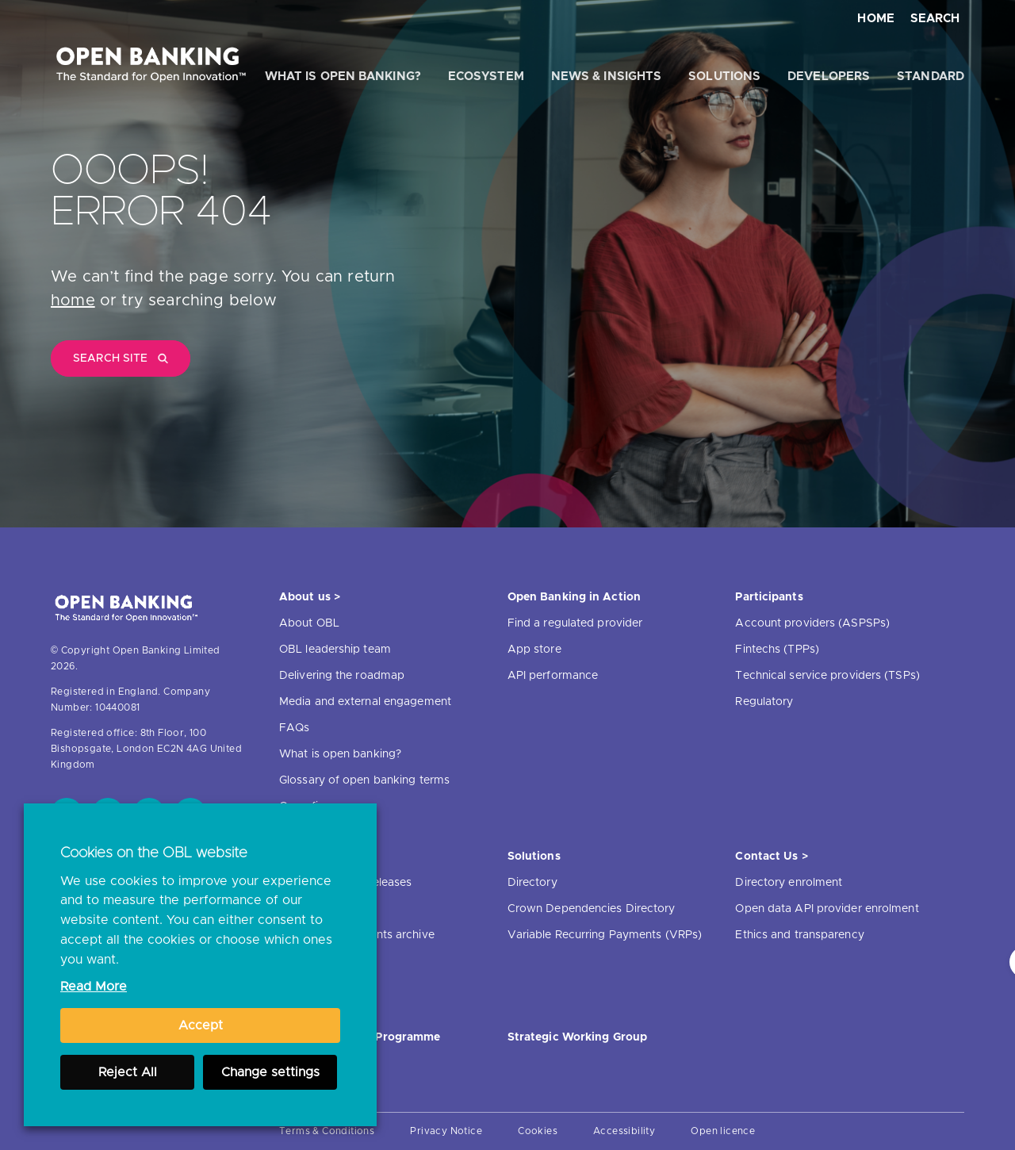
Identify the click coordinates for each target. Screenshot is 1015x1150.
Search (934, 19)
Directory (532, 882)
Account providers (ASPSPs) (812, 623)
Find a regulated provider (575, 623)
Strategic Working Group (577, 1037)
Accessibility (624, 1131)
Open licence (723, 1131)
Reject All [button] (127, 1072)
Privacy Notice (446, 1131)
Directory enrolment (788, 882)
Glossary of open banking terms (364, 780)
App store (534, 649)
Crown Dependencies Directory (592, 908)
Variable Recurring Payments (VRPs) (605, 935)
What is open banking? (343, 76)
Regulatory (764, 701)
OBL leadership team (335, 649)
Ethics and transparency (799, 935)
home (73, 301)
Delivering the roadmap (341, 675)
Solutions (724, 76)
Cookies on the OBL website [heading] (153, 853)
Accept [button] (200, 1025)
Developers (828, 76)
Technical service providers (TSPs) (827, 675)
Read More (93, 986)
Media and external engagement (365, 701)
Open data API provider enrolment (826, 908)
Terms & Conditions (326, 1131)
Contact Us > (771, 856)
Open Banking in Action (574, 597)
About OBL (309, 623)
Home (875, 19)
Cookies (537, 1131)
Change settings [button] (270, 1072)
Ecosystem (486, 76)
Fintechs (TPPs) (777, 649)
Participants (768, 597)
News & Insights (606, 76)
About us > (309, 597)
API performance (553, 675)
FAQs (294, 728)
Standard (930, 76)
